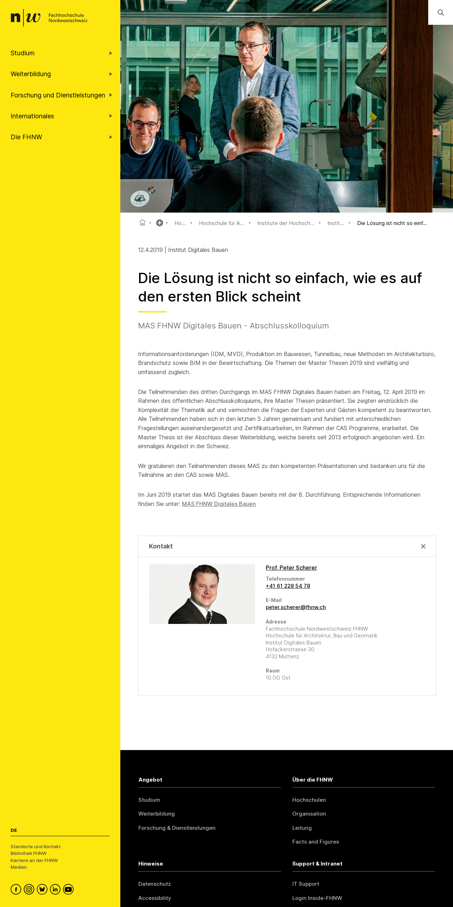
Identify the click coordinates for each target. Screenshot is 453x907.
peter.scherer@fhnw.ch (296, 607)
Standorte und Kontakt (36, 846)
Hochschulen (309, 799)
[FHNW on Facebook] (17, 890)
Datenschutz (154, 883)
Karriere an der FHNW (34, 860)
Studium (149, 799)
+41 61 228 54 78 (288, 585)
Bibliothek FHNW (29, 853)
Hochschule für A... (221, 223)
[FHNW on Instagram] (30, 890)
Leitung (302, 827)
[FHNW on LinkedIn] (56, 890)
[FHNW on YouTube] (69, 890)
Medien (19, 867)
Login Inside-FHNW (317, 898)
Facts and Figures (315, 841)
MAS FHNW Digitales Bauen (219, 503)
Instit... (335, 223)
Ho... (180, 223)
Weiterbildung (156, 813)
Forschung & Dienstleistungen (177, 827)
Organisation (309, 813)
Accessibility (154, 898)
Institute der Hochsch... (285, 223)
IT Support (305, 883)
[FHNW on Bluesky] (43, 890)
